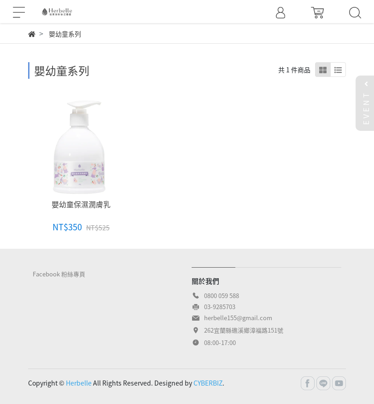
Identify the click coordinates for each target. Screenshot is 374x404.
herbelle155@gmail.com (238, 317)
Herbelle (79, 382)
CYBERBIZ (207, 382)
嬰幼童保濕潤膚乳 (81, 204)
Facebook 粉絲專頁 (59, 273)
